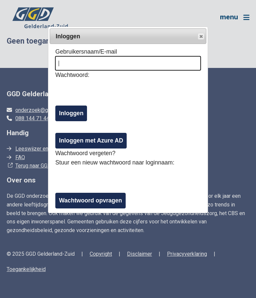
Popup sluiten (201, 37)
